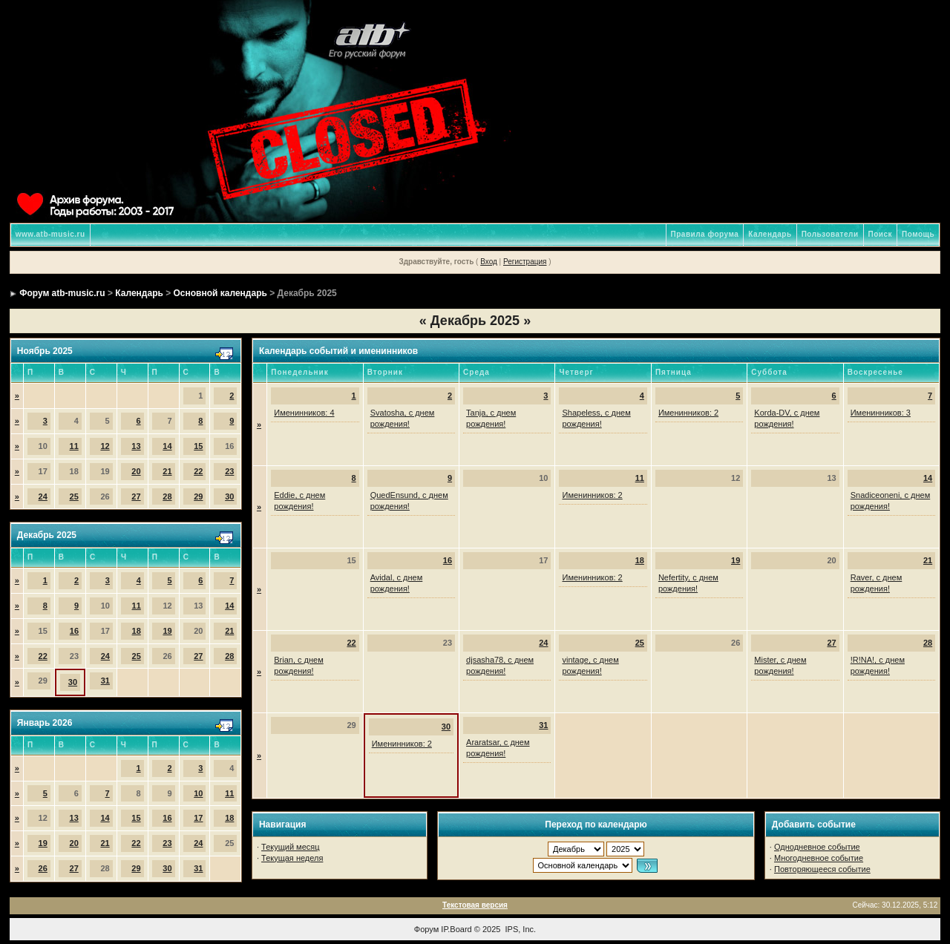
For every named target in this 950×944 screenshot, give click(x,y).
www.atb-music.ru (50, 234)
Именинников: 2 (688, 412)
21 (167, 471)
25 (74, 496)
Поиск (880, 234)
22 (198, 471)
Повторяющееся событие (822, 869)
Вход (488, 262)
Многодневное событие (818, 857)
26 (43, 868)
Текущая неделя (292, 857)
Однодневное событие (817, 846)
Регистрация (524, 262)
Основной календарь (220, 293)
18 (136, 630)
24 (43, 496)
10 (198, 793)
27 (135, 496)
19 (167, 630)
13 (135, 446)
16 (74, 630)
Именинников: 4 (304, 412)
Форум (426, 929)
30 (229, 496)
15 (198, 446)
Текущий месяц (290, 846)
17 (198, 817)
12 (104, 446)
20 (135, 471)
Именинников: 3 (881, 412)
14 (167, 446)
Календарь (769, 234)
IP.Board (456, 929)
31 (105, 680)
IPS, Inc (519, 929)
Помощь (918, 234)
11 (74, 446)
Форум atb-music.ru (62, 293)
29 (198, 496)
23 (229, 471)
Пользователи (830, 234)
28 (167, 496)
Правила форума (705, 234)
